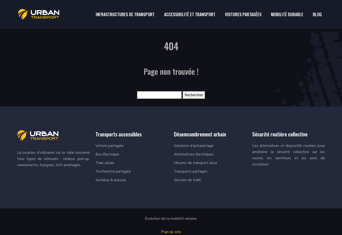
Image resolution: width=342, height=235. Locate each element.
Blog (317, 14)
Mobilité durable (287, 14)
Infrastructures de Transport (125, 14)
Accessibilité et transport (189, 14)
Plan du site (171, 232)
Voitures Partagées (243, 14)
